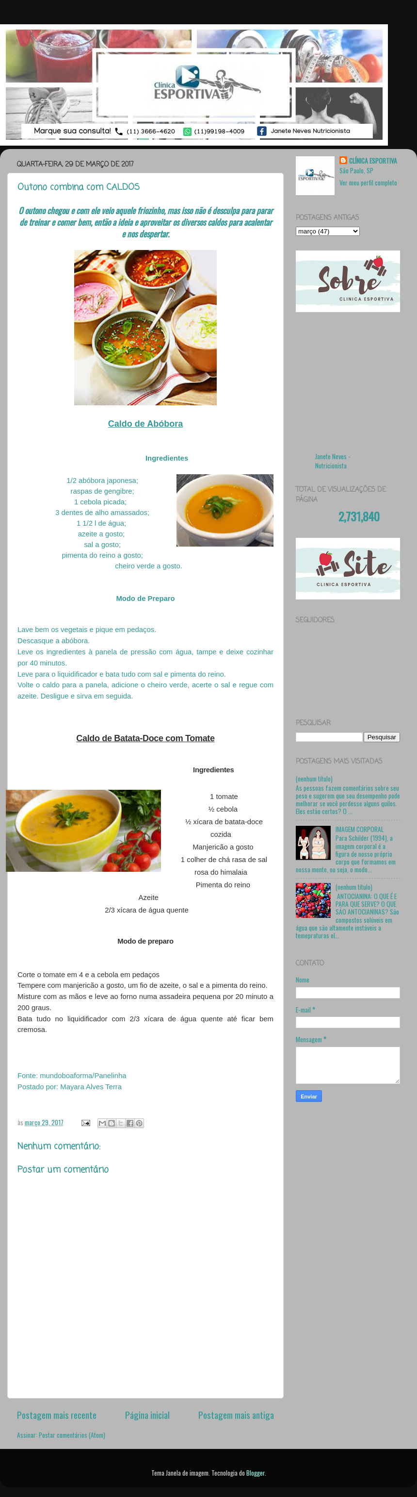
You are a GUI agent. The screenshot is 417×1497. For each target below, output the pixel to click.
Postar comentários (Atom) (72, 1435)
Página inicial (147, 1414)
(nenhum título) (314, 778)
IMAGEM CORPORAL (360, 829)
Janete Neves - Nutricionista (333, 460)
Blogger (255, 1473)
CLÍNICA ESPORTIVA (373, 161)
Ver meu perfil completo (368, 182)
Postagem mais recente (56, 1414)
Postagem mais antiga (236, 1414)
